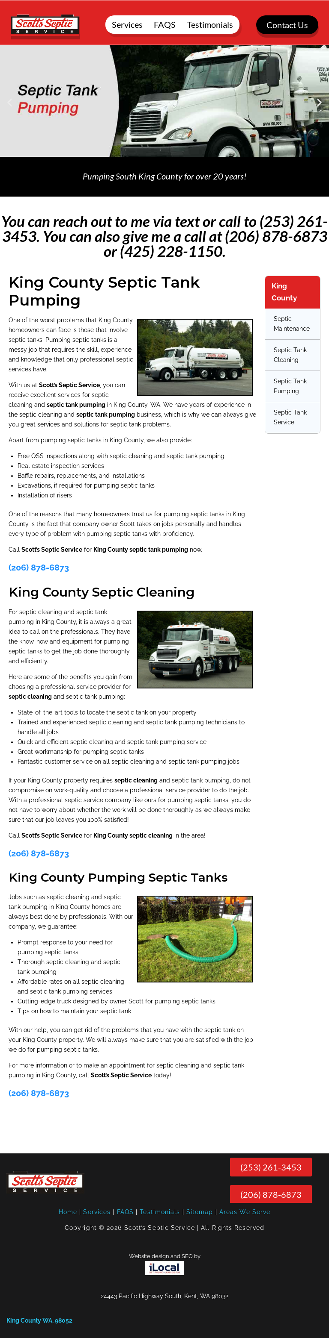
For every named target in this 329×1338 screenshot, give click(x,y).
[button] (9, 102)
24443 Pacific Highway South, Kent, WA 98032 (164, 1296)
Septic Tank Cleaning (290, 355)
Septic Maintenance (292, 323)
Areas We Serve (244, 1212)
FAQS (125, 1212)
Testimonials (160, 1212)
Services (97, 1212)
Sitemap (199, 1212)
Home (68, 1212)
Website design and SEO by (164, 1256)
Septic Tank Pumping (290, 386)
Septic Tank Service (290, 417)
